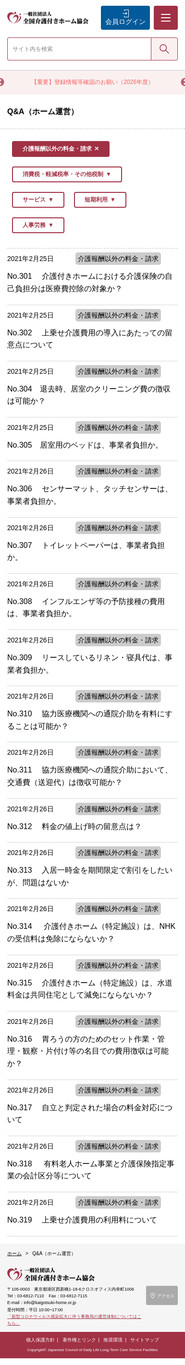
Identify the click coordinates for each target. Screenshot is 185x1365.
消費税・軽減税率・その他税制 (63, 174)
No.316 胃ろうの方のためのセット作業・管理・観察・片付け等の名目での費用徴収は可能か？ (88, 1051)
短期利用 (96, 199)
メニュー (165, 10)
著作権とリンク (79, 1339)
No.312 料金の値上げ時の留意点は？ (74, 826)
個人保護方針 (40, 1339)
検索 (164, 48)
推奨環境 (113, 1339)
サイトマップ (144, 1339)
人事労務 (34, 225)
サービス (34, 199)
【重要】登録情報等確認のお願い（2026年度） (92, 82)
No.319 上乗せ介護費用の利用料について (82, 1220)
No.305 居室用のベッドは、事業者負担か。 (85, 445)
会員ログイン (125, 21)
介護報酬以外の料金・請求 (57, 148)
